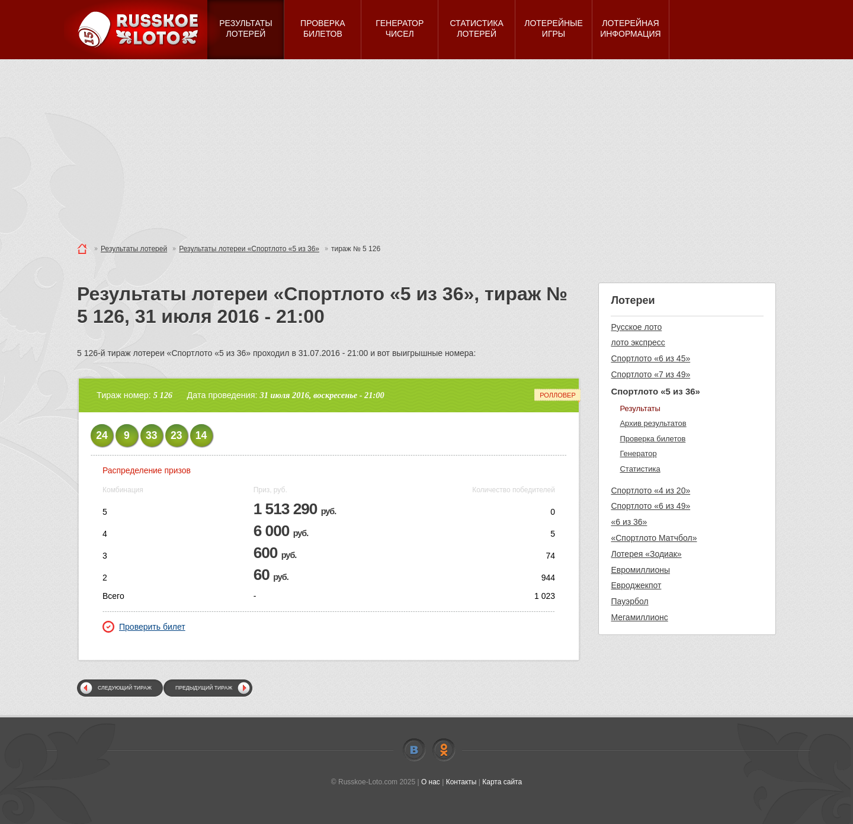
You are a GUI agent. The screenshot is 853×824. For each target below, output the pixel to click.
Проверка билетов (652, 438)
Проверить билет (143, 627)
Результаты (640, 408)
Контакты (461, 782)
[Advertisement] (426, 148)
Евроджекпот (636, 585)
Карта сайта (502, 782)
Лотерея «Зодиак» (646, 554)
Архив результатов (653, 423)
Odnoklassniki (444, 750)
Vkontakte (414, 750)
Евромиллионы (640, 570)
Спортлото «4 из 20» (650, 490)
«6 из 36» (629, 522)
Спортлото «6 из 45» (650, 358)
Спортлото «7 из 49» (650, 374)
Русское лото (636, 327)
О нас (430, 782)
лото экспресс (638, 342)
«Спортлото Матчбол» (654, 538)
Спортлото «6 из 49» (650, 506)
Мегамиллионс (639, 617)
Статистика (640, 468)
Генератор (638, 453)
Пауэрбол (629, 601)
